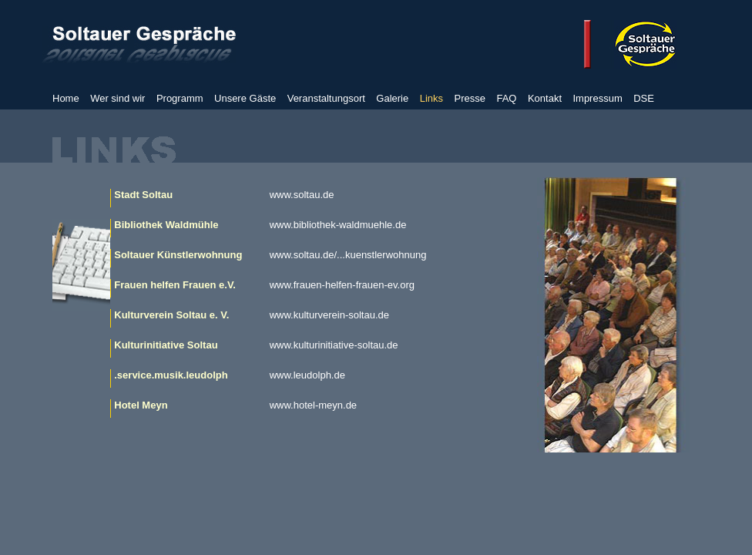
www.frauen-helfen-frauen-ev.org (342, 285)
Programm (179, 98)
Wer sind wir (117, 98)
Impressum (597, 98)
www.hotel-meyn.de (313, 405)
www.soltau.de (302, 194)
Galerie (392, 98)
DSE (643, 98)
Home (65, 98)
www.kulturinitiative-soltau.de (334, 345)
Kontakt (545, 98)
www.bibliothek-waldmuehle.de (338, 224)
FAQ (506, 98)
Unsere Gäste (245, 98)
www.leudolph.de (307, 375)
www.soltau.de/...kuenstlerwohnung (348, 255)
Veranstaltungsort (326, 98)
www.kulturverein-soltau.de (329, 315)
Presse (470, 98)
